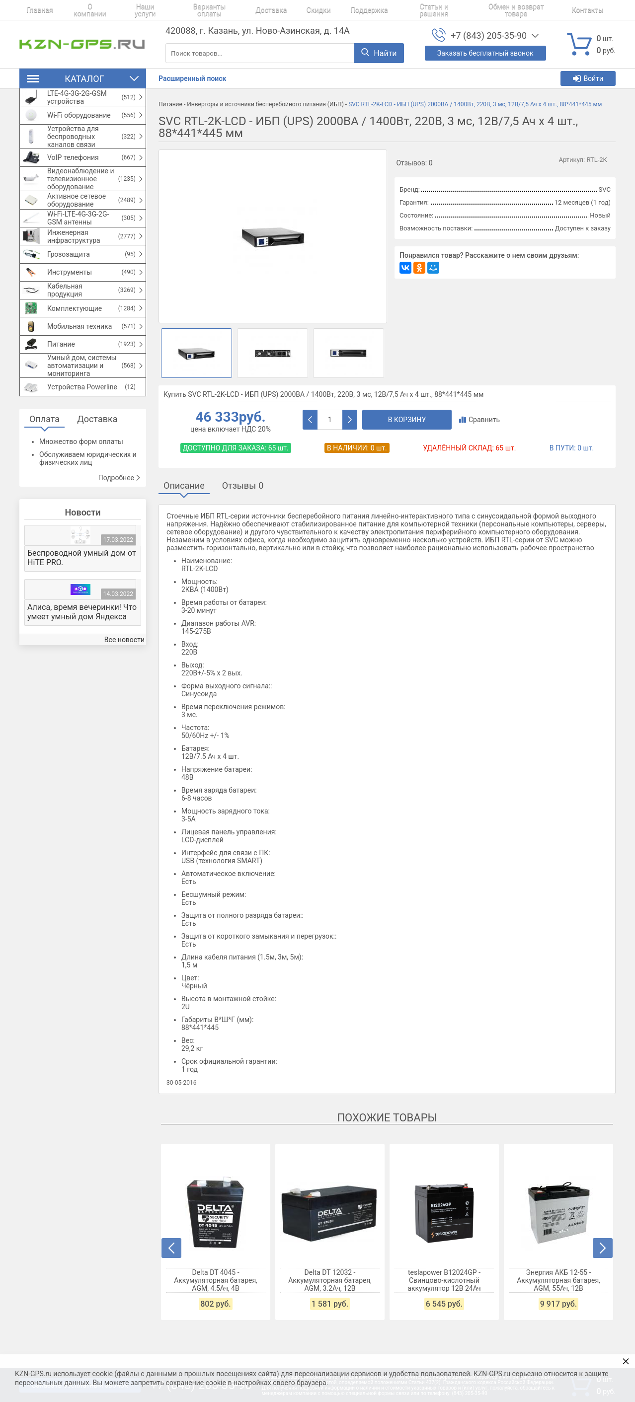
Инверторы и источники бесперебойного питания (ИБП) (265, 104)
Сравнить (479, 420)
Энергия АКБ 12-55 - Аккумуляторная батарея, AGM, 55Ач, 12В (559, 1280)
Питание (170, 104)
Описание (184, 485)
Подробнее (119, 539)
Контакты (544, 10)
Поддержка (334, 10)
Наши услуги (130, 10)
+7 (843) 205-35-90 (489, 35)
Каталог (83, 79)
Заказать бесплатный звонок (485, 53)
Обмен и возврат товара (476, 10)
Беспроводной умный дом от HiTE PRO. (81, 618)
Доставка (250, 10)
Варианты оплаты (192, 10)
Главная (32, 10)
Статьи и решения (394, 10)
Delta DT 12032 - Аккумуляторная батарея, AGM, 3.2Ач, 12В (330, 1280)
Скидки (291, 10)
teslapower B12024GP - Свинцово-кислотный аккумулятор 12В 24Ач (444, 1280)
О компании (77, 10)
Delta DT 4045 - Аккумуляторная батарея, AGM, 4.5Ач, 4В (216, 1280)
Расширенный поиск (192, 78)
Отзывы (243, 485)
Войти (588, 78)
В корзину (407, 420)
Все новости (124, 701)
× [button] (626, 1361)
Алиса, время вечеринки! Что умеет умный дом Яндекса (82, 673)
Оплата (44, 480)
